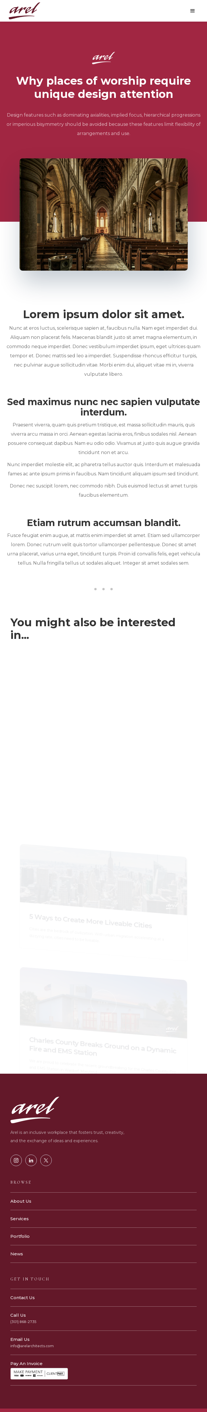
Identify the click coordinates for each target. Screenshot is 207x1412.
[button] (192, 11)
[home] (23, 11)
